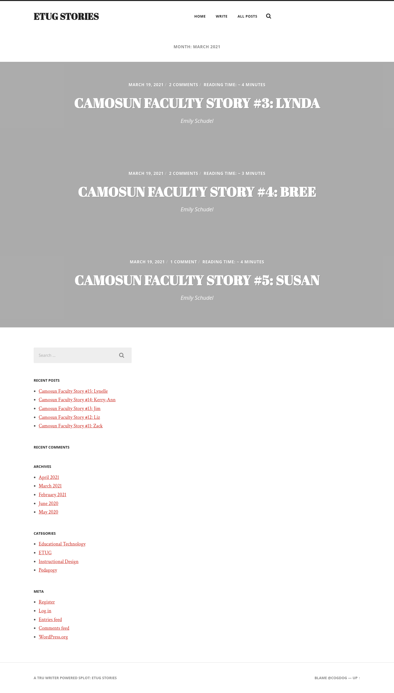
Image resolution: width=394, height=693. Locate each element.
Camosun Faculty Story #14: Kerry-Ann (77, 400)
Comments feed (54, 628)
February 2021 (52, 494)
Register (47, 602)
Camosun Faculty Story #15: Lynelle (73, 391)
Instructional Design (58, 561)
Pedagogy (48, 570)
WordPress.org (53, 637)
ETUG (45, 553)
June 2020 (48, 503)
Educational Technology (62, 544)
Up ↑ (356, 677)
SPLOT (84, 677)
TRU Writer (48, 677)
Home (200, 16)
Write (222, 16)
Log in (45, 611)
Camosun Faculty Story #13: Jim (70, 408)
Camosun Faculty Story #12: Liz (69, 417)
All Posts (247, 16)
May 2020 (48, 512)
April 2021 (49, 477)
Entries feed (50, 619)
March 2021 (50, 486)
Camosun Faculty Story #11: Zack (71, 426)
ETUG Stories (66, 16)
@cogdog (337, 677)
